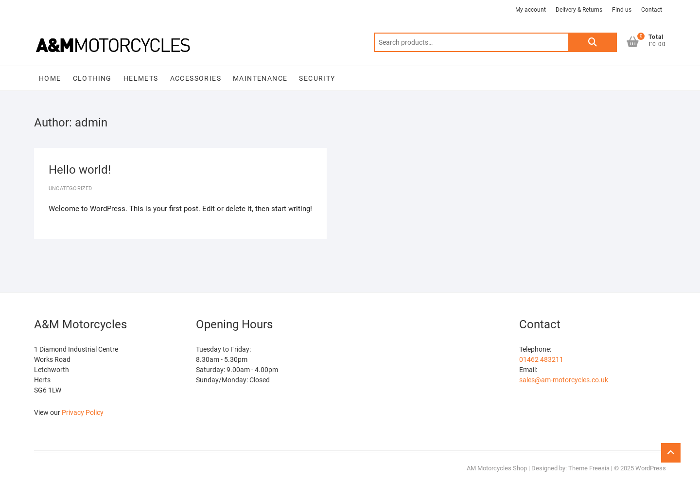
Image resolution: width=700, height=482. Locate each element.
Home (50, 78)
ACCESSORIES (195, 78)
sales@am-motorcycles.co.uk (563, 380)
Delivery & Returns (579, 9)
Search (592, 42)
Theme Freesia (589, 468)
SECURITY (317, 78)
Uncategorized (70, 188)
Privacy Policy (83, 412)
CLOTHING (92, 78)
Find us (621, 9)
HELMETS (140, 78)
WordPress (650, 468)
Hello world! (80, 170)
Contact (651, 9)
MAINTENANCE (260, 78)
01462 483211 (541, 359)
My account (530, 9)
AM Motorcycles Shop (497, 468)
